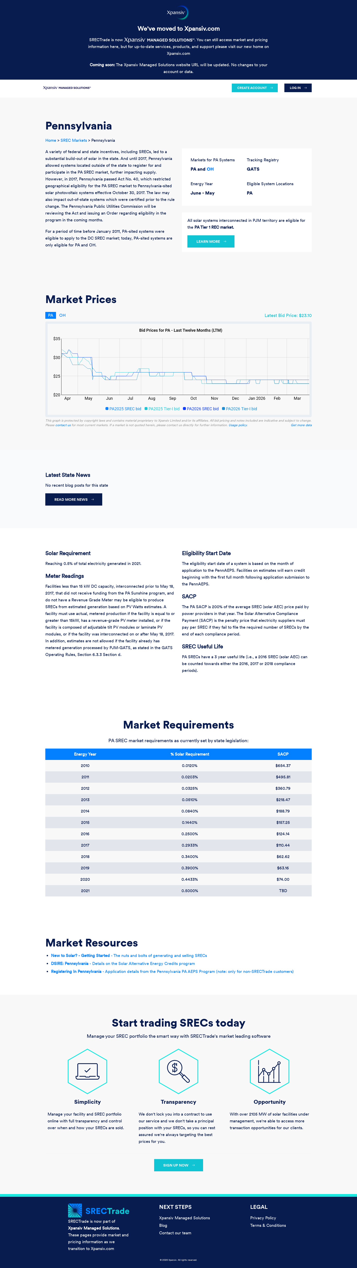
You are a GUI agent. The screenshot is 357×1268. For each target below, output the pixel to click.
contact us (63, 425)
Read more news (71, 499)
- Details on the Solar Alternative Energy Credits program (123, 963)
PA (50, 315)
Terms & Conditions (268, 1225)
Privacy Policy (263, 1217)
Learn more (208, 241)
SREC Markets (74, 140)
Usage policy (238, 425)
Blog (163, 1225)
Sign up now (176, 1165)
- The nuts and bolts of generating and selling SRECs (129, 955)
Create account (252, 88)
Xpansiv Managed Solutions (184, 1217)
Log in (295, 88)
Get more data (301, 425)
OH (210, 169)
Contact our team (175, 1232)
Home (50, 140)
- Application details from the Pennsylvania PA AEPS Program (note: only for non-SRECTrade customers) (172, 971)
